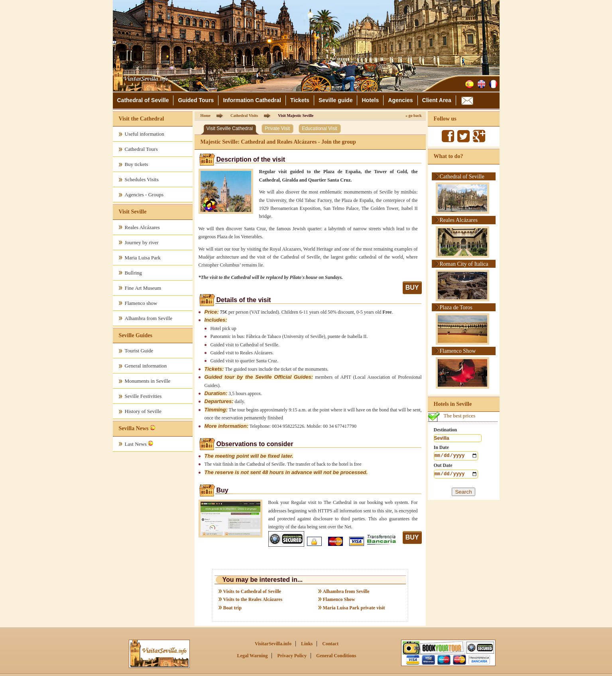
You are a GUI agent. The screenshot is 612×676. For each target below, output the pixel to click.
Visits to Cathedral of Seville (252, 591)
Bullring (133, 273)
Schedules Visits (142, 179)
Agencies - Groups (144, 195)
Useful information (144, 134)
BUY (412, 287)
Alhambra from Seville (149, 318)
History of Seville (143, 411)
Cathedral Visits (244, 115)
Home (206, 115)
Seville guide (336, 100)
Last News (139, 444)
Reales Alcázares (142, 227)
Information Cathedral (252, 100)
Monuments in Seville (148, 381)
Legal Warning (252, 655)
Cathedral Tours (141, 149)
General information (146, 366)
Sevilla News (134, 428)
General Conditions (336, 655)
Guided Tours (196, 100)
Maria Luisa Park (143, 258)
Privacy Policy (292, 655)
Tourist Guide (139, 351)
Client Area (436, 100)
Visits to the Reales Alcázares (253, 599)
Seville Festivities (143, 396)
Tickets (299, 100)
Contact (330, 643)
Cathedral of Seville (143, 100)
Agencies (400, 100)
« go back (413, 115)
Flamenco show (141, 303)
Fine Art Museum (143, 288)
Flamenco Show (339, 599)
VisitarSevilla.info (273, 643)
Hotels (370, 100)
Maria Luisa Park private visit (354, 608)
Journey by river (142, 242)
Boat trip (232, 608)
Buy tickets (136, 164)
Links (307, 643)
